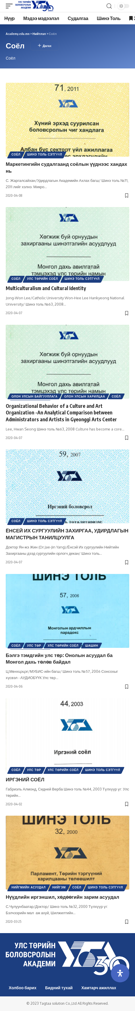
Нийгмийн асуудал (28, 887)
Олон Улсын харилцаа (84, 396)
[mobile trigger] (11, 6)
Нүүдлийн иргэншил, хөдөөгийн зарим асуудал (62, 897)
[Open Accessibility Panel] (120, 973)
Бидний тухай (59, 987)
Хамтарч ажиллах (98, 987)
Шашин (91, 645)
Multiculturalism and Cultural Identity (46, 288)
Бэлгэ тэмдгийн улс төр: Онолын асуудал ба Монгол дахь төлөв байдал (59, 658)
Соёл (15, 154)
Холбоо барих (22, 987)
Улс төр (34, 645)
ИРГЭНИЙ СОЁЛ (25, 779)
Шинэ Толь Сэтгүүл (44, 154)
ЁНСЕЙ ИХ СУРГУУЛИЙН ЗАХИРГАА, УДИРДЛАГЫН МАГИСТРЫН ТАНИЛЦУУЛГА (67, 533)
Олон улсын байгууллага (34, 396)
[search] (109, 6)
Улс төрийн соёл (42, 278)
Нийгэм (59, 887)
